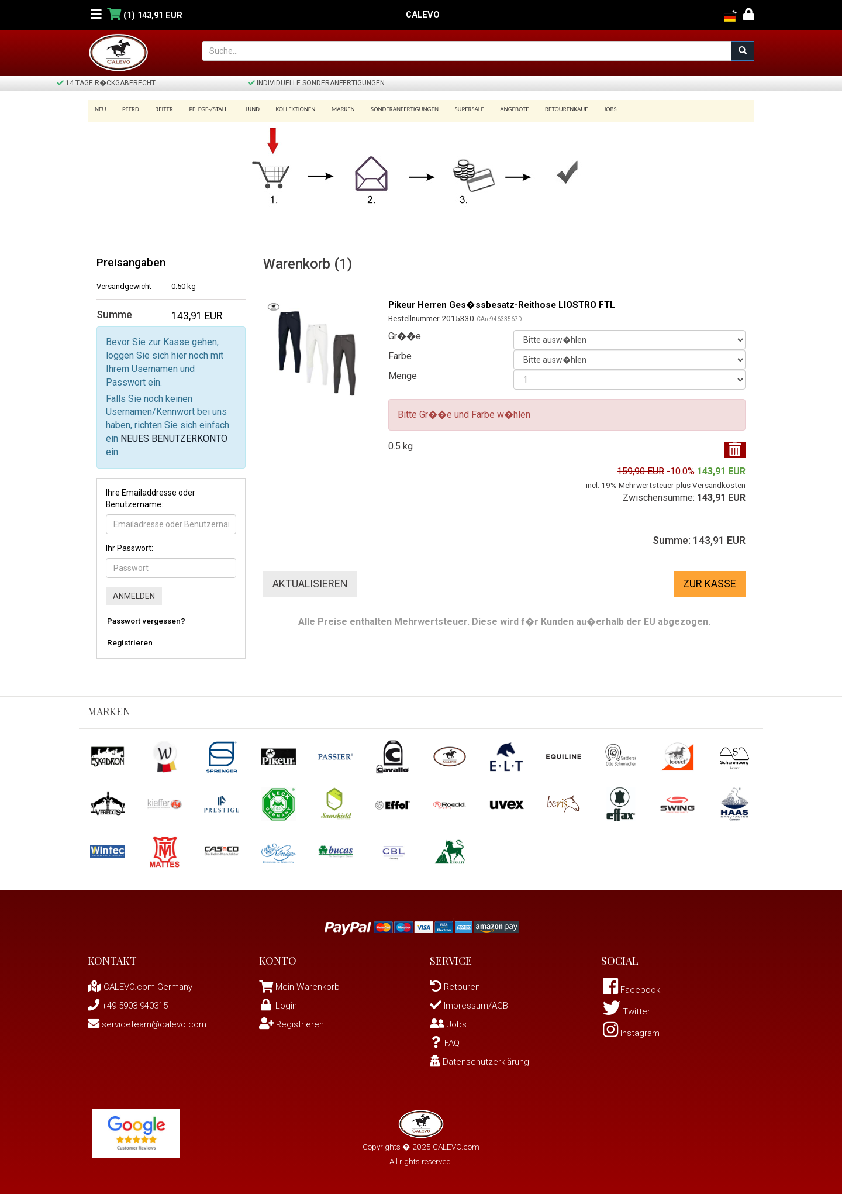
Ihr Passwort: (129, 548)
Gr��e (404, 336)
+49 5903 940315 (131, 1005)
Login (278, 1005)
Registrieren (130, 642)
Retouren (456, 986)
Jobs (588, 109)
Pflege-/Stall (202, 109)
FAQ (446, 1042)
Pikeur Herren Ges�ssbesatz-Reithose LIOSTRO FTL (507, 304)
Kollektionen (285, 109)
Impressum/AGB (471, 1005)
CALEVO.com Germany (143, 986)
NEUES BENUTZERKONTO (173, 438)
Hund (244, 109)
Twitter (627, 1013)
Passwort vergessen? (146, 620)
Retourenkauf (546, 109)
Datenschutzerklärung (481, 1061)
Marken (331, 109)
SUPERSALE (453, 109)
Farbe (400, 356)
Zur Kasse (709, 583)
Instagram (633, 1036)
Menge (402, 375)
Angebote (496, 109)
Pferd (128, 109)
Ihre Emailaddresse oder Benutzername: (150, 498)
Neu (100, 109)
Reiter (160, 109)
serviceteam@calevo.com (150, 1024)
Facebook (633, 990)
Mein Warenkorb (308, 986)
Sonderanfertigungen (391, 109)
